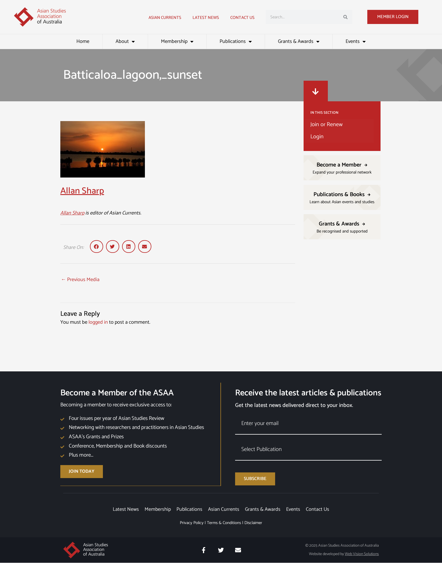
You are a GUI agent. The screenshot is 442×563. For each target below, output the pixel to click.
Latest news (206, 17)
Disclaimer (253, 523)
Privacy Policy (192, 523)
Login (317, 136)
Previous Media (80, 279)
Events (356, 41)
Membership (177, 41)
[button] (96, 246)
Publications (236, 41)
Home (82, 41)
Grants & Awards (298, 41)
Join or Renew (326, 124)
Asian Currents (165, 17)
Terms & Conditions (224, 523)
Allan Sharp (82, 191)
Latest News (125, 509)
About (125, 41)
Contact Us (242, 17)
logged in (98, 322)
